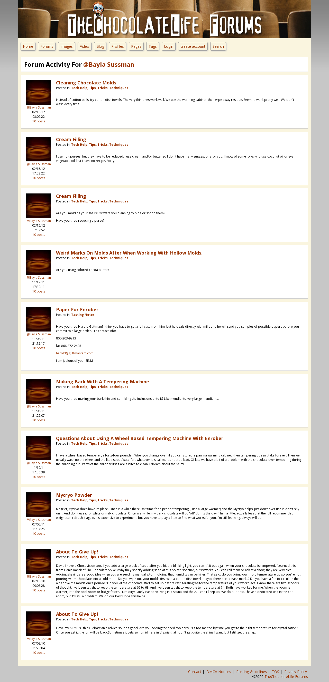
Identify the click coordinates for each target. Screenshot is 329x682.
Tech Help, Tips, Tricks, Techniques (99, 88)
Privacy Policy (296, 671)
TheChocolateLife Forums (286, 676)
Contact (195, 671)
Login (168, 46)
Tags (153, 46)
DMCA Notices (219, 671)
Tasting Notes (83, 315)
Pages (136, 46)
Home (28, 46)
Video (84, 46)
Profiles (117, 46)
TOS (276, 671)
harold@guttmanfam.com (75, 353)
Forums (46, 46)
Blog (100, 46)
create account (192, 46)
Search (218, 46)
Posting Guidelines (252, 671)
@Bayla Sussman (38, 107)
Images (66, 46)
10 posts (38, 121)
